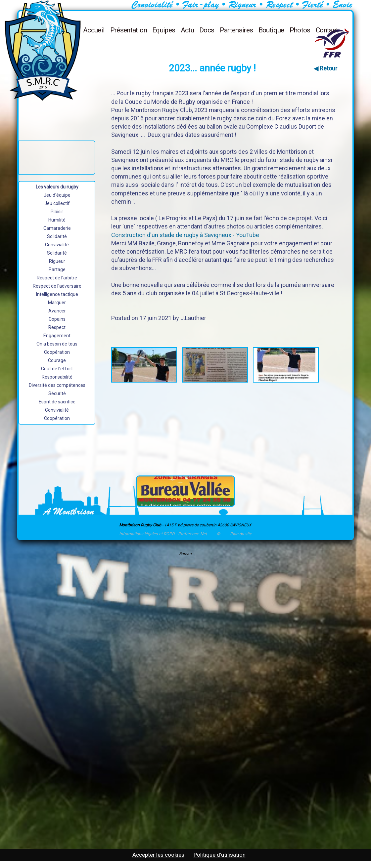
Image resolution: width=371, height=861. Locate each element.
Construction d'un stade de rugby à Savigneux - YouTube (185, 234)
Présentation (128, 30)
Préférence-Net (192, 533)
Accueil (94, 30)
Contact (327, 30)
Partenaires (236, 30)
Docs (206, 30)
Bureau (185, 554)
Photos (300, 30)
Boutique (271, 30)
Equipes (163, 30)
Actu (187, 30)
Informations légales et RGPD (147, 533)
